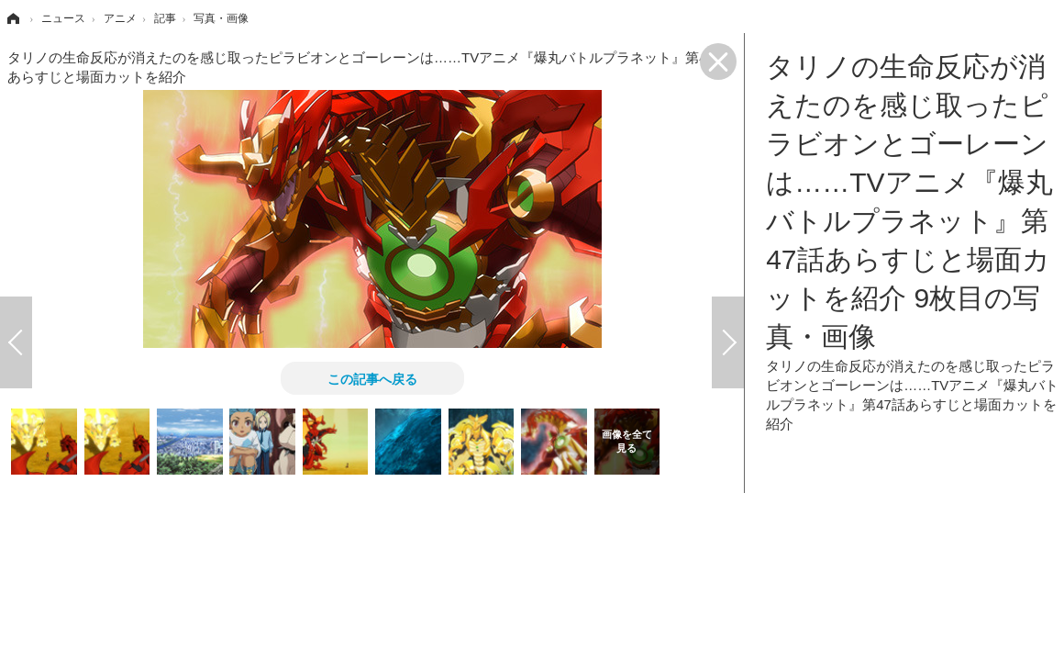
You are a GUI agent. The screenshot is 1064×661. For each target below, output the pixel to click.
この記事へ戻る (372, 378)
